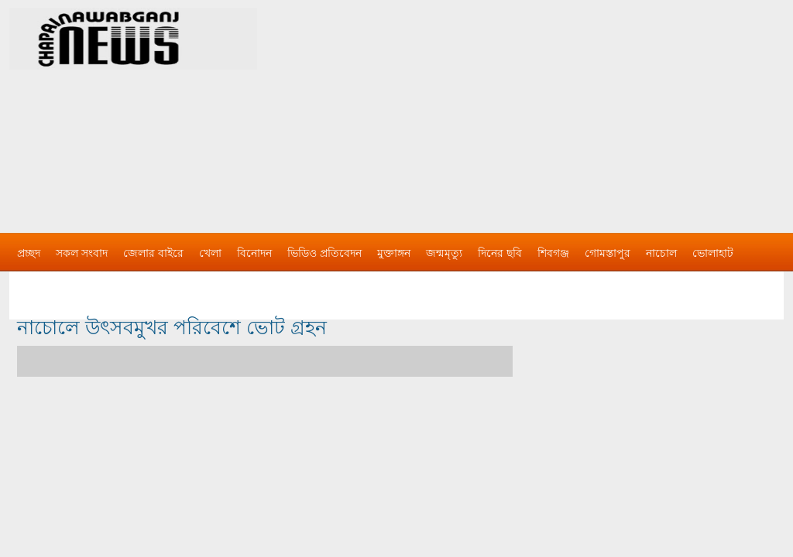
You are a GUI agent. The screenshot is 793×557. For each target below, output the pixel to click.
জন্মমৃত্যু (444, 253)
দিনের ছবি (500, 253)
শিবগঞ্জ (553, 253)
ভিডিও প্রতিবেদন (324, 253)
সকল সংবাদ (82, 253)
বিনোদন (254, 253)
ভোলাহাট (712, 253)
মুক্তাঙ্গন (393, 253)
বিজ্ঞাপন (35, 284)
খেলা (210, 253)
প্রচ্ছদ (28, 253)
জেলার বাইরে (153, 253)
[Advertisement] (559, 108)
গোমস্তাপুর (607, 253)
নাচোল (661, 253)
